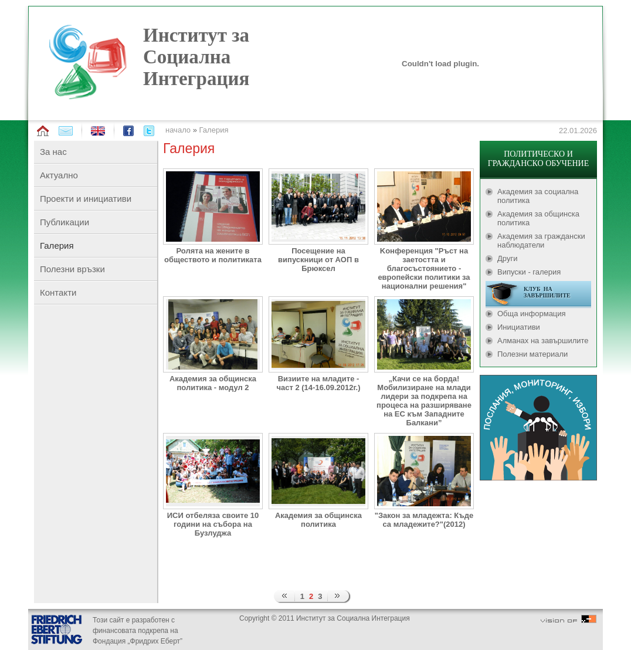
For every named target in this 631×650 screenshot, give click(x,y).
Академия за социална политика (537, 196)
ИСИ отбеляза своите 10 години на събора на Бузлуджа (213, 524)
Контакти (58, 292)
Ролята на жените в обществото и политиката (213, 255)
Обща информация (531, 313)
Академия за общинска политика (318, 520)
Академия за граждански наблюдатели (541, 240)
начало (178, 130)
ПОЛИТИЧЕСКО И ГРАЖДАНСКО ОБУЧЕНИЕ (538, 159)
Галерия (214, 130)
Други (507, 258)
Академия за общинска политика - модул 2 (212, 383)
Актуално (59, 175)
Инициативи (518, 327)
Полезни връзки (72, 269)
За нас (53, 152)
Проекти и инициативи (85, 199)
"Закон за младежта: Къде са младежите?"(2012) (424, 520)
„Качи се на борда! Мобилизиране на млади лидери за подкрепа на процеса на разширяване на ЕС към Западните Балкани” (423, 400)
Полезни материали (532, 354)
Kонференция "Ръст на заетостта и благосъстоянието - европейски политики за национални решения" (424, 268)
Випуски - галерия (529, 272)
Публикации (64, 222)
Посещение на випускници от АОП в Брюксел (318, 259)
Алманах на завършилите (543, 340)
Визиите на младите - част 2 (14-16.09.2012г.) (318, 383)
